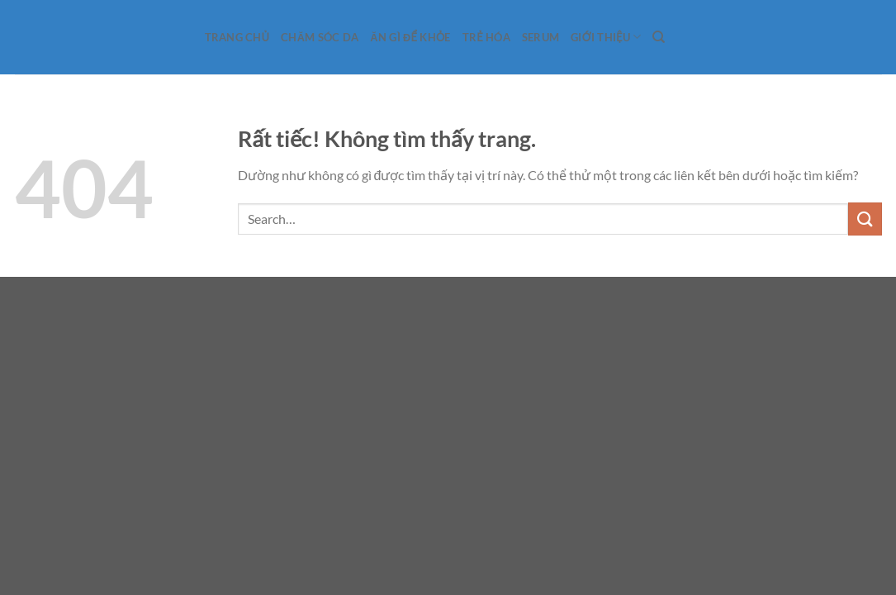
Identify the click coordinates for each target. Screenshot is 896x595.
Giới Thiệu (606, 37)
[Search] (658, 37)
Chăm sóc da (319, 37)
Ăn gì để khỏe (410, 37)
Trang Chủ (237, 37)
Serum (540, 37)
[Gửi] (864, 218)
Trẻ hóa (486, 37)
